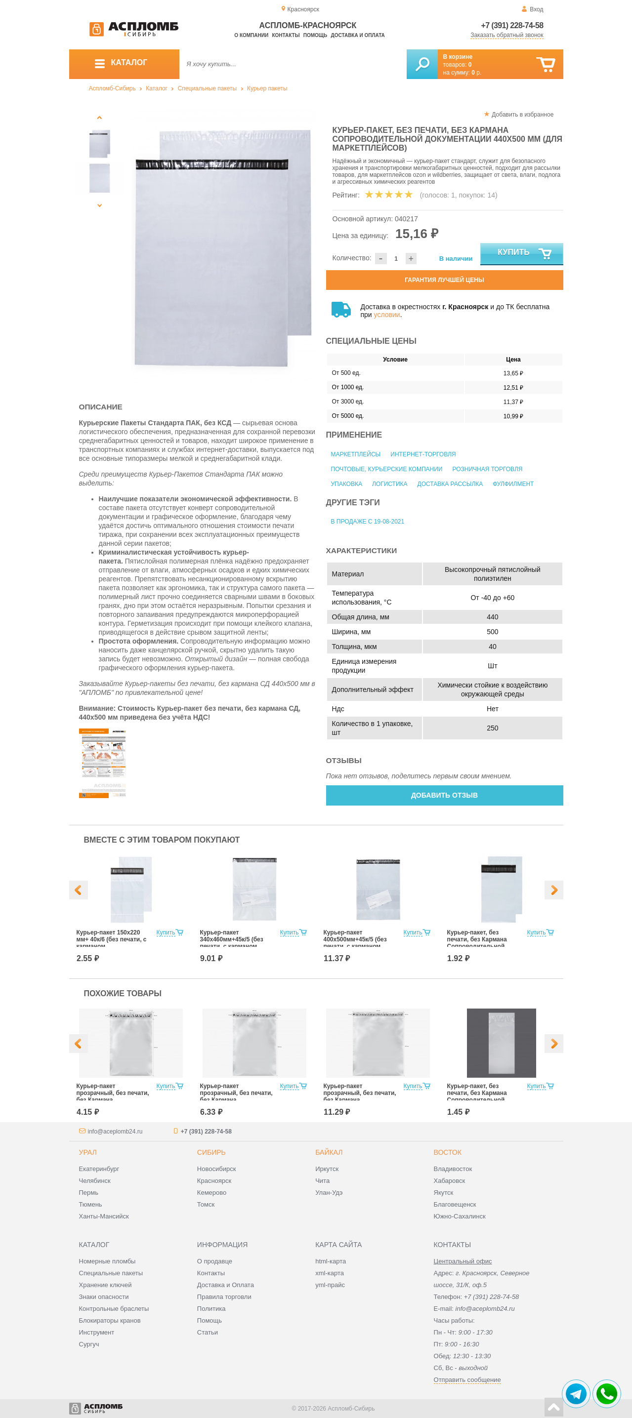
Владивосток (453, 1169)
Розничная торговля (487, 469)
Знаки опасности (104, 1296)
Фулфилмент (513, 484)
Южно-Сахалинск (460, 1216)
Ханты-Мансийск (104, 1216)
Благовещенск (455, 1204)
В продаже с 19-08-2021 (368, 521)
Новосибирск (216, 1169)
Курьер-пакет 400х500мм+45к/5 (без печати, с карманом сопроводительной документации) (355, 946)
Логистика (390, 484)
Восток (448, 1152)
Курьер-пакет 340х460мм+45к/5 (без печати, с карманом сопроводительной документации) (231, 946)
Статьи (207, 1332)
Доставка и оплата (358, 35)
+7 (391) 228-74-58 (512, 25)
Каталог (157, 88)
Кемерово (211, 1192)
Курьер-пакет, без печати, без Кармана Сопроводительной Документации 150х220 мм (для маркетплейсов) (483, 946)
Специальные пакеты (207, 88)
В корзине (458, 56)
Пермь (89, 1192)
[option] (223, 247)
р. (476, 72)
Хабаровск (449, 1180)
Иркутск (326, 1169)
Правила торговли (224, 1296)
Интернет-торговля (423, 454)
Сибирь (211, 1152)
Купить (525, 254)
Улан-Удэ (328, 1192)
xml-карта (329, 1273)
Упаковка (346, 484)
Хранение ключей (105, 1285)
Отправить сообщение (467, 1379)
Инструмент (97, 1332)
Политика (211, 1308)
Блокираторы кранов (110, 1320)
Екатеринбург (99, 1169)
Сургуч (89, 1344)
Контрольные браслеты (114, 1308)
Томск (205, 1204)
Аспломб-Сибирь (112, 88)
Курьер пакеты (267, 88)
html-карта (330, 1261)
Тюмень (90, 1204)
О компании (251, 35)
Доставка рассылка (450, 484)
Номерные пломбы (107, 1261)
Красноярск (214, 1180)
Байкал (328, 1152)
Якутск (444, 1192)
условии (387, 315)
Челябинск (95, 1180)
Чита (322, 1180)
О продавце (214, 1261)
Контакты (285, 35)
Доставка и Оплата (225, 1285)
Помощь (315, 35)
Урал (88, 1152)
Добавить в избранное (522, 114)
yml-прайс (330, 1285)
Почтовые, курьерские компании (387, 469)
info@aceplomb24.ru (115, 1131)
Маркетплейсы (356, 454)
